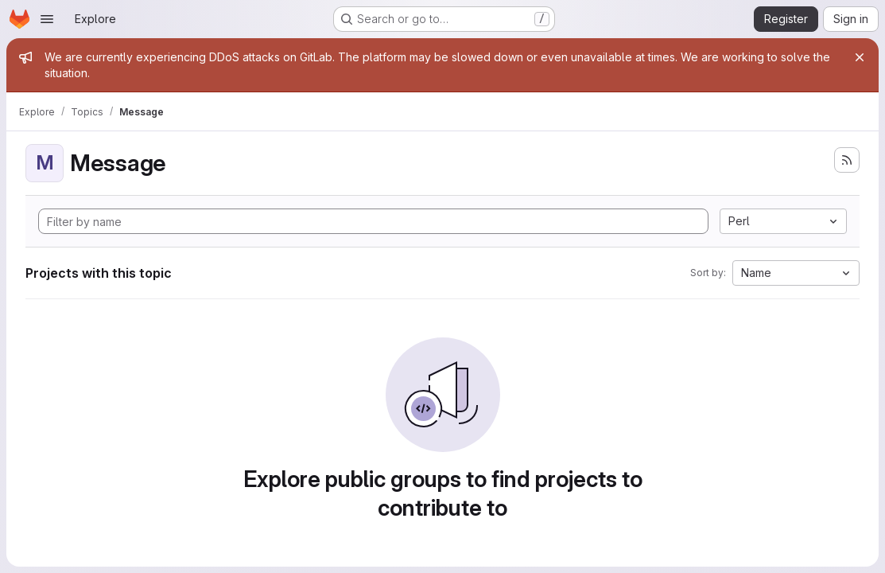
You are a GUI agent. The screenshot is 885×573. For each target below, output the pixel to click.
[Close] (859, 57)
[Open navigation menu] (47, 19)
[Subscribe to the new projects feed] (847, 160)
